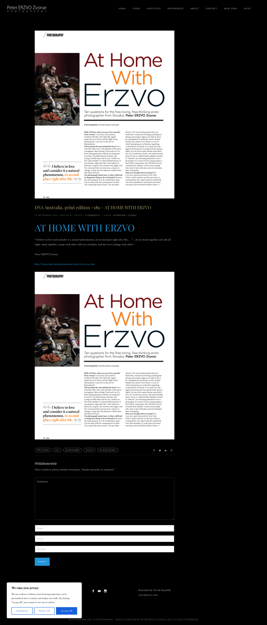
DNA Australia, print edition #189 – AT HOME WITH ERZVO (93, 207)
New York (230, 8)
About (194, 8)
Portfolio (154, 8)
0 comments (92, 215)
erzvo (57, 450)
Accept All (66, 610)
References (176, 8)
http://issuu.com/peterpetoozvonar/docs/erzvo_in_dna (65, 264)
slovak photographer (107, 450)
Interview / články (125, 215)
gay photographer (72, 450)
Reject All (44, 610)
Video (136, 8)
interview (89, 450)
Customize (22, 610)
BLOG (247, 8)
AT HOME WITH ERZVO (85, 227)
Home (122, 8)
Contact (211, 8)
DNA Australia (43, 450)
